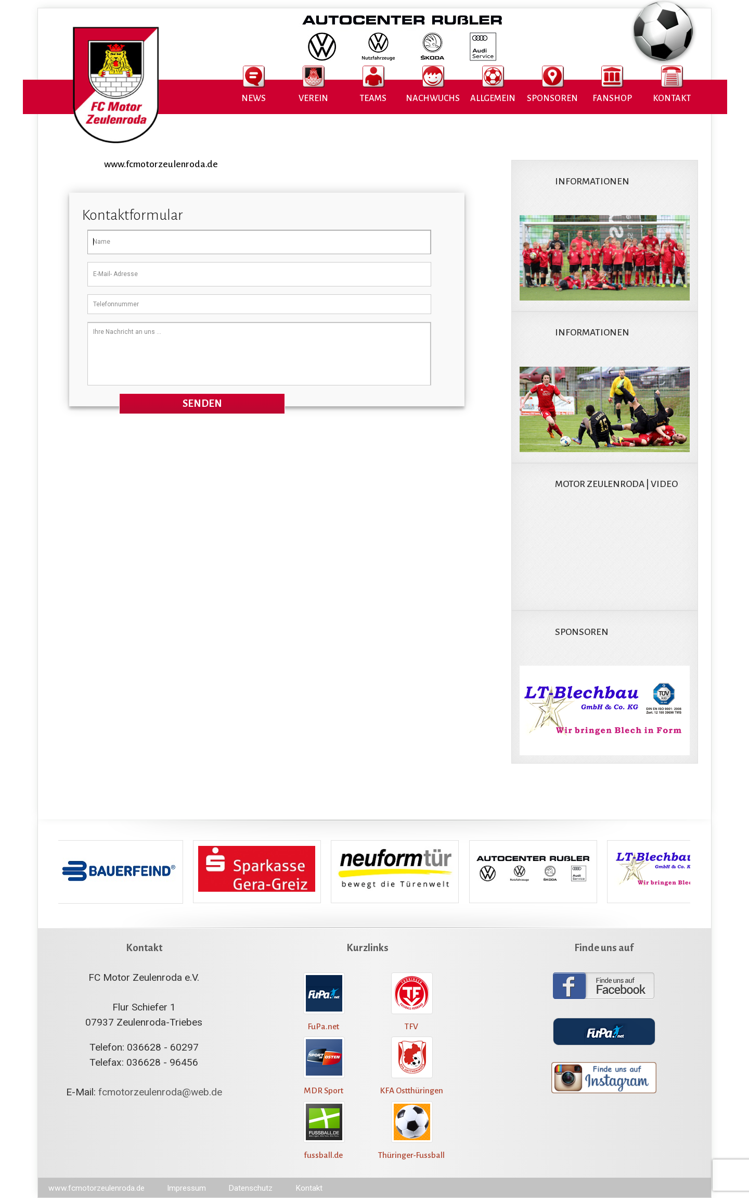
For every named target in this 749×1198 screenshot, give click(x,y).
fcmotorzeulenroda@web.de (160, 1092)
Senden (202, 403)
